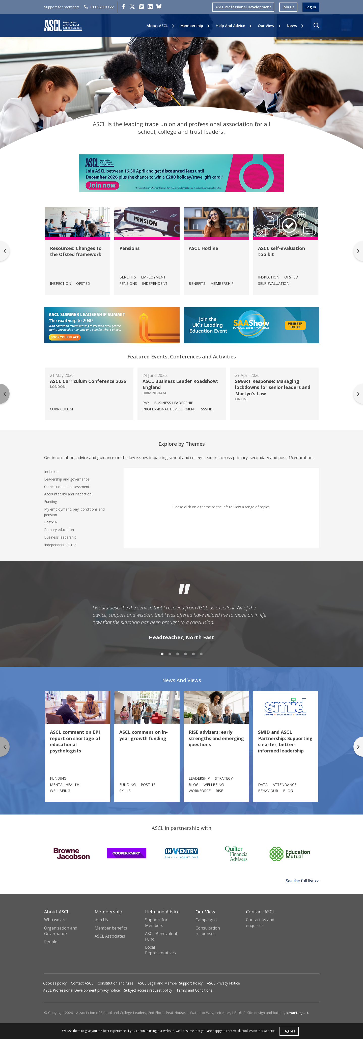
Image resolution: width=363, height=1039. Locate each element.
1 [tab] (162, 654)
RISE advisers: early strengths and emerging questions (216, 738)
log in (310, 7)
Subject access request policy (148, 990)
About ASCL (157, 25)
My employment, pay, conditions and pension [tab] (74, 512)
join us (288, 7)
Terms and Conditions (194, 990)
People (50, 941)
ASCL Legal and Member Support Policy (170, 983)
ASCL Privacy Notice (223, 983)
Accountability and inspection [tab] (68, 494)
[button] (316, 25)
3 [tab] (177, 654)
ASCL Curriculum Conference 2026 (88, 381)
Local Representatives (160, 950)
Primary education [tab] (59, 529)
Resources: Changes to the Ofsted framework (76, 251)
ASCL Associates (110, 936)
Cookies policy (55, 983)
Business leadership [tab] (60, 537)
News (292, 25)
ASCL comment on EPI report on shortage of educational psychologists (75, 741)
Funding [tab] (50, 501)
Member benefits (111, 928)
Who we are (55, 919)
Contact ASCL (82, 983)
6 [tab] (201, 654)
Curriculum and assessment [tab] (66, 486)
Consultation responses (208, 930)
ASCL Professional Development (243, 7)
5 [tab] (193, 654)
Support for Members (156, 922)
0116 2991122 (99, 7)
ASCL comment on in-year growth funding (143, 735)
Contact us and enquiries (260, 922)
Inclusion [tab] (51, 471)
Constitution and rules (115, 983)
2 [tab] (170, 654)
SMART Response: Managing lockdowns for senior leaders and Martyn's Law (272, 387)
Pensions (129, 248)
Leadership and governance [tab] (66, 479)
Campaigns (206, 919)
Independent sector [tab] (60, 544)
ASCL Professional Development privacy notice (81, 990)
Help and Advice (230, 25)
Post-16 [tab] (50, 522)
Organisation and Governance (60, 930)
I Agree (289, 1031)
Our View (266, 25)
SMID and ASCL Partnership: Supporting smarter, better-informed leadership (285, 741)
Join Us (101, 919)
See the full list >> (302, 881)
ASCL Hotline (203, 248)
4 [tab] (185, 654)
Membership (191, 25)
